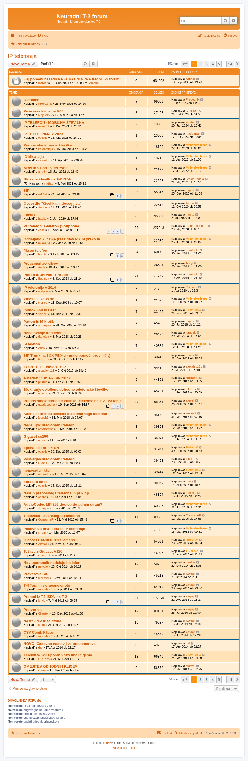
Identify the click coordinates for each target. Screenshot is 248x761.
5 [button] (219, 63)
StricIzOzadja (195, 178)
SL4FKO (192, 110)
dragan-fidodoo (196, 225)
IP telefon (32, 344)
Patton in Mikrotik (39, 321)
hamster (43, 359)
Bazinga (43, 278)
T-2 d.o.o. (192, 551)
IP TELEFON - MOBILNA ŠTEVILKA (54, 122)
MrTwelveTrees (197, 144)
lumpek (191, 332)
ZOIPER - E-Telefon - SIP (45, 367)
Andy (41, 267)
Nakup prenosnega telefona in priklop (56, 493)
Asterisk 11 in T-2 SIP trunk (47, 378)
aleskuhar (45, 474)
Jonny (42, 508)
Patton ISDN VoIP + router (46, 275)
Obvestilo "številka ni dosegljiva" (52, 203)
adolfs (190, 355)
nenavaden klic (37, 470)
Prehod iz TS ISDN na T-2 (45, 597)
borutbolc (192, 250)
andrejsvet (45, 325)
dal (40, 647)
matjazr (49, 183)
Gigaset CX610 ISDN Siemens (49, 540)
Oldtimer (31, 100)
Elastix (29, 215)
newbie (43, 566)
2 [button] (200, 63)
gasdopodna (46, 404)
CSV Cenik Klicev (39, 632)
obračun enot (35, 482)
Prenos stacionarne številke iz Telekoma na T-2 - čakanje (73, 401)
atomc (42, 440)
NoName (192, 377)
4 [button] (213, 63)
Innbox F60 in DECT (41, 310)
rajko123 (44, 243)
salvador (44, 160)
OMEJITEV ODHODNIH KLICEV (50, 666)
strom (42, 532)
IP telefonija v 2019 (40, 287)
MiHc (41, 600)
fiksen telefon (35, 250)
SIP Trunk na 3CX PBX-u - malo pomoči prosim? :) (67, 355)
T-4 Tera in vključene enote (47, 585)
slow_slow (193, 309)
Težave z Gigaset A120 (43, 551)
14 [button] (230, 63)
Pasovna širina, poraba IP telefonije (54, 529)
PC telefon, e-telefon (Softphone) (52, 226)
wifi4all (42, 194)
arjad (41, 171)
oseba (42, 496)
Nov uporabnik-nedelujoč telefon (52, 563)
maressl (43, 577)
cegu (41, 624)
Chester (43, 613)
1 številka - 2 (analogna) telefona (52, 516)
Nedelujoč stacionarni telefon (49, 425)
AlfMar (42, 543)
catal (41, 555)
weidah (191, 122)
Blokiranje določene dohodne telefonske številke (66, 389)
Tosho (190, 203)
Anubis (43, 207)
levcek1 (43, 417)
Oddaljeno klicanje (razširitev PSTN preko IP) (62, 239)
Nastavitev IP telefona (42, 621)
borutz (42, 254)
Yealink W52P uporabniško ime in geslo (58, 655)
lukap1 (42, 463)
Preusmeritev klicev (41, 263)
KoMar (43, 83)
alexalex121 (46, 370)
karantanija (45, 149)
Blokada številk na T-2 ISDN (47, 179)
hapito (42, 218)
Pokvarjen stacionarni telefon (49, 459)
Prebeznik (45, 103)
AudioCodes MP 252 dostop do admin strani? (63, 504)
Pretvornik (33, 610)
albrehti (43, 393)
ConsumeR (45, 519)
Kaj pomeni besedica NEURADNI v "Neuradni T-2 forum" (72, 79)
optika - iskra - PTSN (41, 448)
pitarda (43, 382)
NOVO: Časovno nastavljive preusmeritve (60, 644)
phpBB (107, 742)
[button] (185, 64)
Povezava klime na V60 (43, 111)
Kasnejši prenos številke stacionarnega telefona (65, 414)
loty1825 (44, 658)
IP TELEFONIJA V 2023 (43, 134)
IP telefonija (22, 56)
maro (189, 481)
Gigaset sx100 (36, 436)
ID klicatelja (34, 156)
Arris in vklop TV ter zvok (45, 168)
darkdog (43, 336)
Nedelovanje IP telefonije (45, 333)
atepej (190, 400)
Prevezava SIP (36, 574)
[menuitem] (42, 35)
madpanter (193, 133)
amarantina (45, 429)
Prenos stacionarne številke (48, 145)
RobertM (192, 447)
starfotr (43, 302)
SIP (26, 190)
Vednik (42, 314)
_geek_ (191, 492)
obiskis (43, 137)
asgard (190, 190)
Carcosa (191, 287)
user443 (43, 126)
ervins (42, 670)
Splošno (93, 83)
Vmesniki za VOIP (39, 299)
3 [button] (207, 63)
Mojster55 (45, 115)
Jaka (41, 230)
